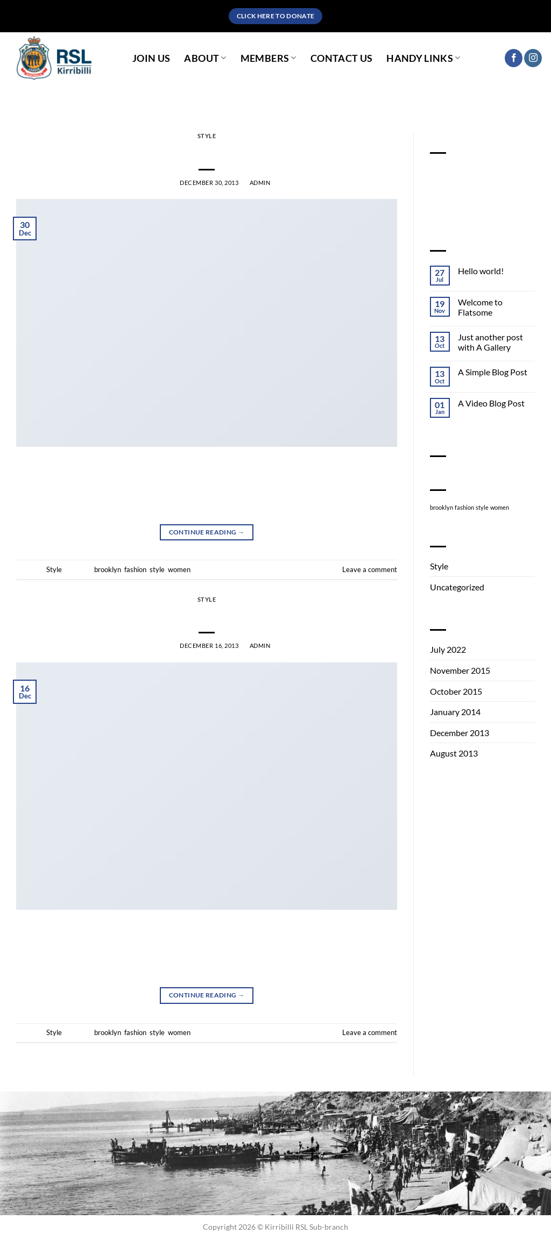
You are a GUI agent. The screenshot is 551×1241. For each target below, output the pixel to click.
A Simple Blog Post (492, 372)
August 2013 (454, 753)
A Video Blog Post (491, 403)
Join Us (151, 58)
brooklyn (107, 569)
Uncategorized (457, 587)
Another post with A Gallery (206, 614)
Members (268, 58)
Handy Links (423, 58)
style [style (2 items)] (482, 507)
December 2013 (459, 733)
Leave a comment (369, 569)
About (205, 58)
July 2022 (448, 649)
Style (206, 135)
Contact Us (341, 58)
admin (260, 182)
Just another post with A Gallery (490, 342)
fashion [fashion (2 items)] (464, 507)
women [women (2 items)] (499, 507)
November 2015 (460, 670)
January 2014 (455, 712)
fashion (135, 569)
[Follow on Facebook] (513, 58)
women (179, 569)
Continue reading (207, 532)
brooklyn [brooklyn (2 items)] (441, 507)
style (157, 569)
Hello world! (481, 271)
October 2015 (456, 691)
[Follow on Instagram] (533, 58)
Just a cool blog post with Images (206, 151)
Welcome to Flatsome (480, 307)
